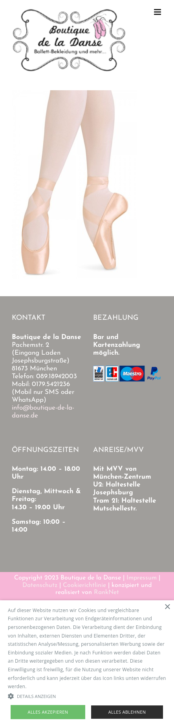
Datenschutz (39, 585)
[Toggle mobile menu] (158, 12)
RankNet (106, 592)
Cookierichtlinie (84, 585)
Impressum (141, 578)
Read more (40, 686)
